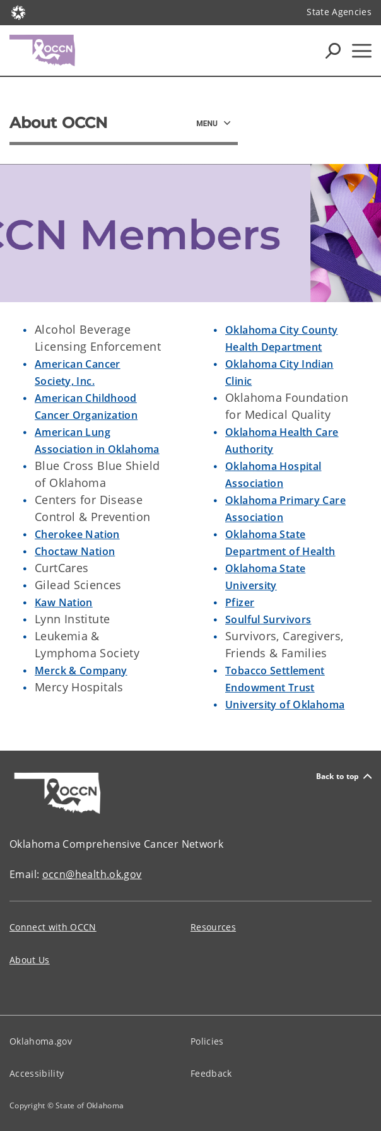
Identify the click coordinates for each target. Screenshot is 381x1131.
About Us (29, 960)
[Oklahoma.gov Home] (18, 12)
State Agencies (339, 12)
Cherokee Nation (77, 534)
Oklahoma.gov (40, 1041)
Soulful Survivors (268, 619)
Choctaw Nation (75, 551)
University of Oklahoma (284, 705)
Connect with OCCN (53, 927)
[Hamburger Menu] (362, 51)
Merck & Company (81, 670)
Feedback (211, 1073)
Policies (207, 1041)
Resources (213, 927)
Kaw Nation (64, 602)
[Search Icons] (333, 50)
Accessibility (36, 1073)
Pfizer (239, 602)
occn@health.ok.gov (92, 874)
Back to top (344, 776)
